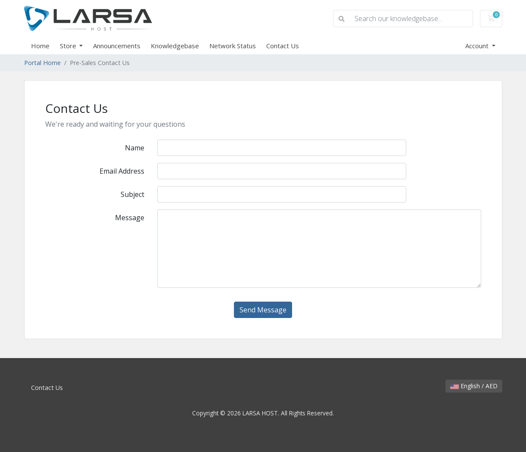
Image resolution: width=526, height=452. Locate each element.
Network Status (232, 45)
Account (477, 45)
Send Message (263, 310)
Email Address (122, 171)
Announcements (116, 45)
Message (129, 217)
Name (134, 148)
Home (40, 45)
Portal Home (42, 63)
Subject (132, 194)
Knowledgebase (175, 45)
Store (69, 45)
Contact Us (282, 45)
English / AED (474, 386)
